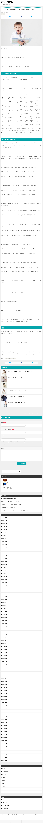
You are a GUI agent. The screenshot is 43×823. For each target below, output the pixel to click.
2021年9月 (4, 681)
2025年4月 (4, 555)
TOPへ (32, 821)
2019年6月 (4, 760)
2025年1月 (4, 564)
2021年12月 (4, 672)
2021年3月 (4, 699)
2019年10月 (4, 749)
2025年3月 (4, 558)
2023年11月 (4, 605)
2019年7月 (4, 757)
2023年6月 (4, 620)
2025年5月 (4, 552)
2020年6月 (4, 725)
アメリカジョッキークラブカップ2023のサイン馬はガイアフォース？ (20, 390)
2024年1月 (4, 599)
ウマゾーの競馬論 (7, 2)
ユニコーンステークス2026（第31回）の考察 (11, 504)
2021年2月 (4, 702)
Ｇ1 (3, 791)
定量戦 (3, 780)
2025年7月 (4, 547)
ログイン (4, 799)
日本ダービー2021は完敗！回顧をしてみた (15, 377)
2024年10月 (4, 573)
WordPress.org (5, 808)
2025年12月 (4, 532)
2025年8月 (4, 544)
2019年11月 (4, 746)
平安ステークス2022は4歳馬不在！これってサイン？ (17, 402)
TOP (6, 814)
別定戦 (3, 14)
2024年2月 (4, 596)
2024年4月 (4, 591)
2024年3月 (4, 593)
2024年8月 (4, 579)
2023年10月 (4, 608)
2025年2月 (4, 561)
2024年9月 (4, 576)
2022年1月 (4, 670)
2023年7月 (4, 617)
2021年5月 (4, 693)
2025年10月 (4, 538)
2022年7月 (4, 652)
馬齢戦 (3, 788)
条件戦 (3, 786)
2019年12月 (4, 743)
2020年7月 (4, 722)
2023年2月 (4, 631)
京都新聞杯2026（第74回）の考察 (9, 498)
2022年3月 (4, 664)
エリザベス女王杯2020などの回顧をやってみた (16, 396)
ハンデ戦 (4, 774)
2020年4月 (4, 731)
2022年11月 (4, 640)
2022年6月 (4, 655)
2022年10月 (4, 643)
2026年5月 (4, 517)
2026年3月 (4, 523)
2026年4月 (4, 520)
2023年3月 (4, 629)
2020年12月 (4, 708)
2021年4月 (4, 696)
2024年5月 (4, 588)
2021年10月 (4, 678)
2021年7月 (4, 687)
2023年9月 (4, 611)
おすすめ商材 (5, 771)
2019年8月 (4, 754)
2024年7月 (4, 582)
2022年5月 (4, 658)
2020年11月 (4, 710)
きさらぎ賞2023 (8, 358)
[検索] (11, 471)
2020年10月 (4, 713)
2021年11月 (4, 675)
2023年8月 (4, 614)
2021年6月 (4, 690)
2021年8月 (4, 684)
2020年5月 (4, 728)
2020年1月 (4, 740)
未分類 (3, 783)
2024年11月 (4, 570)
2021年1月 (4, 705)
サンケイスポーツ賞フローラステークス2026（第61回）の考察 (15, 510)
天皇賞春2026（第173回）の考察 (9, 507)
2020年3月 (4, 734)
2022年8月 (4, 649)
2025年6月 (4, 550)
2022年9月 (4, 646)
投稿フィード (5, 802)
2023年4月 (4, 626)
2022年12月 (4, 637)
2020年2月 (4, 737)
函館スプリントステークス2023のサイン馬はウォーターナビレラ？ (20, 371)
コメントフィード (6, 805)
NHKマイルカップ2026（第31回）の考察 (10, 501)
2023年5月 (4, 623)
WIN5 (3, 768)
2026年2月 (4, 526)
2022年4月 (4, 661)
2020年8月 (4, 719)
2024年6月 (4, 585)
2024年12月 (4, 567)
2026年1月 (4, 529)
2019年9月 (4, 751)
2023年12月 (4, 602)
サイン (14, 358)
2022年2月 (4, 667)
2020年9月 (4, 716)
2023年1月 (4, 634)
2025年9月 (4, 541)
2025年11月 (4, 535)
